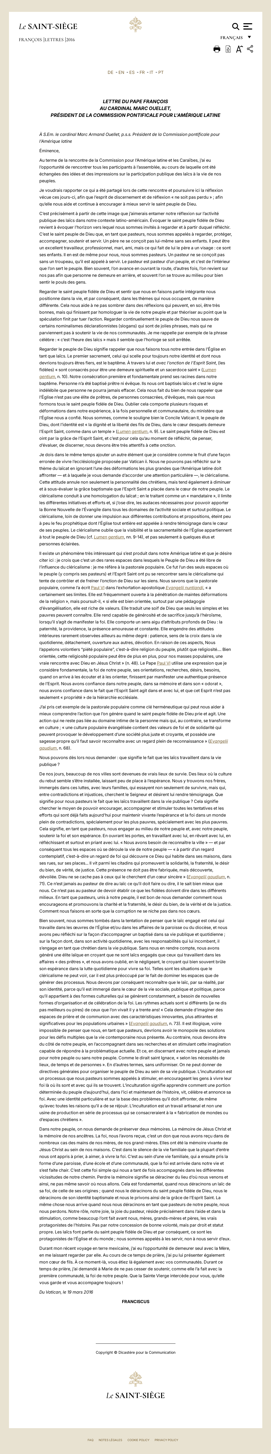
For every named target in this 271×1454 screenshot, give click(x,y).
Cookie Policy (138, 1440)
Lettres (55, 39)
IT (151, 72)
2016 (70, 39)
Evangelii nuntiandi (184, 587)
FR (142, 72)
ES (132, 72)
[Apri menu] (247, 26)
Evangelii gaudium (206, 876)
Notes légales (110, 1440)
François (31, 39)
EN (121, 72)
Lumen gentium (132, 431)
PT (161, 72)
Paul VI (97, 587)
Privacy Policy (166, 1440)
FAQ (90, 1440)
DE (110, 72)
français (232, 39)
